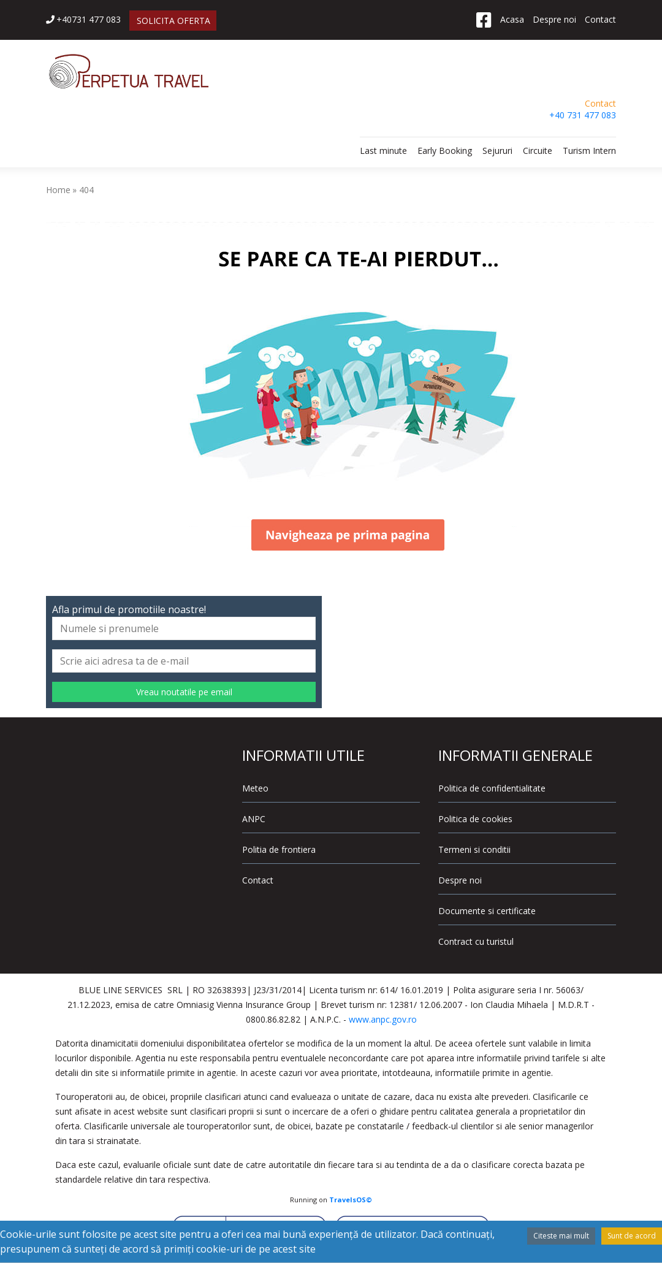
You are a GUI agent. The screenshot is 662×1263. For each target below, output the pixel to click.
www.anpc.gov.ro (383, 1019)
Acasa (512, 19)
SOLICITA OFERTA (173, 20)
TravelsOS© (350, 1199)
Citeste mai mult (561, 1236)
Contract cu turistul (476, 941)
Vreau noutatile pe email (184, 692)
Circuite (537, 150)
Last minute (383, 150)
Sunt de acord (631, 1236)
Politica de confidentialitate (492, 788)
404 (86, 190)
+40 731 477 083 (582, 115)
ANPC (253, 819)
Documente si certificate (487, 911)
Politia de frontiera (279, 849)
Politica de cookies (475, 819)
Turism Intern (589, 150)
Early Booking (444, 150)
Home (58, 190)
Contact (600, 19)
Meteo (255, 788)
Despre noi (554, 19)
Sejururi (497, 150)
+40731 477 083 (83, 19)
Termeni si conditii (474, 849)
